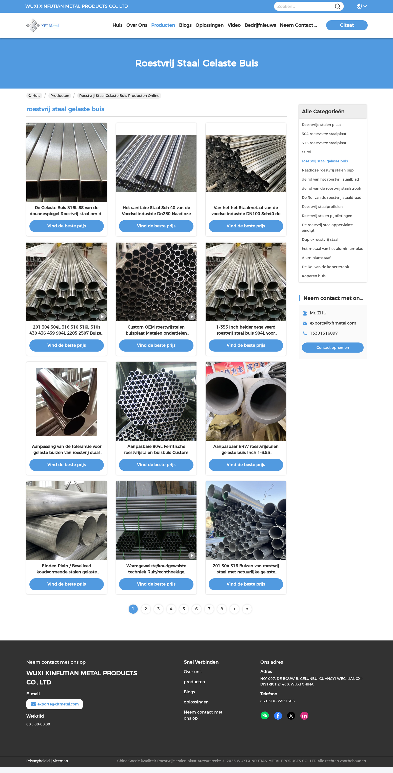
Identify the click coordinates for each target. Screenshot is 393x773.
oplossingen (209, 25)
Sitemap (60, 767)
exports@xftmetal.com (333, 323)
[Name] (338, 6)
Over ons (193, 677)
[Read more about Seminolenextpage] (234, 615)
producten (163, 25)
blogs (185, 25)
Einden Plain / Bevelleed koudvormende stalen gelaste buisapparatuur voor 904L (66, 578)
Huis (117, 25)
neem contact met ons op (299, 25)
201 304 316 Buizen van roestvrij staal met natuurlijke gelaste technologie (246, 578)
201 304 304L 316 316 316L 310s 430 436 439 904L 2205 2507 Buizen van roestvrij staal (66, 336)
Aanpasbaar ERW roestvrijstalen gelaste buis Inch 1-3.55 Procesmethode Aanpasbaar (246, 457)
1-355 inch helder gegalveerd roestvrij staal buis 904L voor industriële (246, 336)
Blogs (189, 698)
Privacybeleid (38, 767)
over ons (136, 25)
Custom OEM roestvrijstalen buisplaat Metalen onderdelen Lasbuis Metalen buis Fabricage (156, 336)
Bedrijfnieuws (260, 25)
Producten (59, 95)
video (234, 25)
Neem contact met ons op (203, 721)
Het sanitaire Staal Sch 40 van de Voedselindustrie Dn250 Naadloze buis (156, 215)
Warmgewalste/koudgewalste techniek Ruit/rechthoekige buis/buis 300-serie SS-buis (156, 578)
